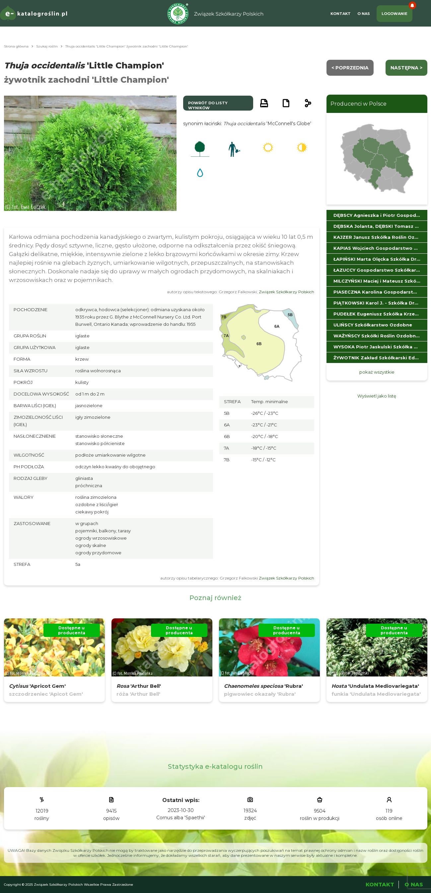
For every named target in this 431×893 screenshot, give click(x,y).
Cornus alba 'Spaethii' (180, 818)
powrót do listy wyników (208, 105)
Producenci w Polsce (358, 104)
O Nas (363, 13)
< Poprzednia (350, 68)
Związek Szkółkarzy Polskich (286, 291)
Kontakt (340, 13)
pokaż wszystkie (377, 372)
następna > (406, 68)
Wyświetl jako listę (376, 396)
